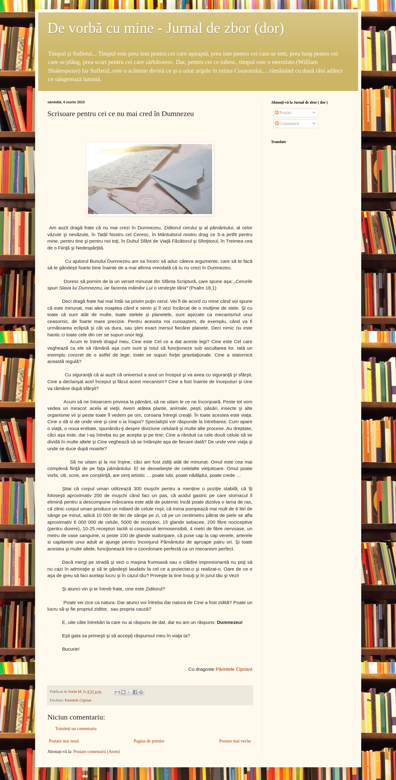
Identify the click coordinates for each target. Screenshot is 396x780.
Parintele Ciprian (78, 700)
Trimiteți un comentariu (76, 728)
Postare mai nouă (64, 741)
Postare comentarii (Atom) (96, 751)
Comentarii (287, 123)
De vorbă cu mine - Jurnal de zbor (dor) (166, 28)
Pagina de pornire (149, 741)
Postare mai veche (235, 741)
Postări (283, 112)
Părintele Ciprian (233, 669)
